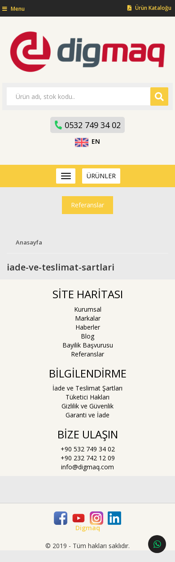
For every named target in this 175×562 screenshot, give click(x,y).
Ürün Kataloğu (149, 8)
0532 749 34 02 (87, 125)
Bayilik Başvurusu (87, 345)
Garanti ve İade (87, 415)
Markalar (88, 318)
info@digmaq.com (87, 467)
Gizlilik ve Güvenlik (87, 406)
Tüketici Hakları (87, 397)
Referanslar (87, 205)
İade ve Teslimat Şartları (87, 388)
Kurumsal (87, 309)
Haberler (87, 327)
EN (88, 141)
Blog (87, 336)
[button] (12, 9)
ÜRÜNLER (101, 176)
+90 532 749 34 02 (88, 449)
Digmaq (87, 527)
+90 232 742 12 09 (88, 458)
